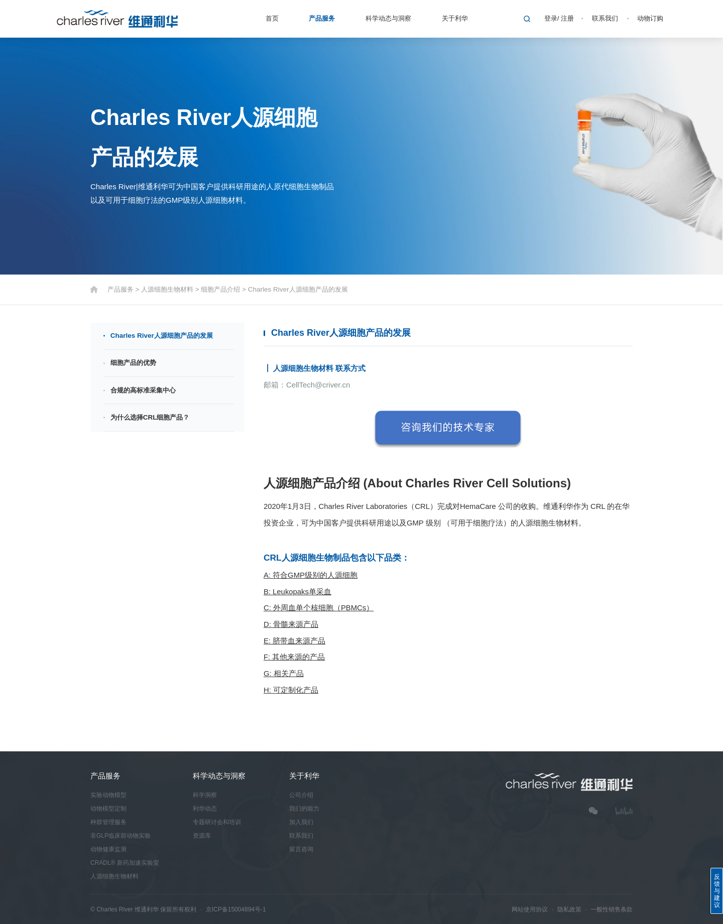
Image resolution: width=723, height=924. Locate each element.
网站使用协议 (530, 909)
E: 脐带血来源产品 (294, 641)
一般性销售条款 (611, 909)
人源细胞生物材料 (167, 289)
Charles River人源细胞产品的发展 (298, 289)
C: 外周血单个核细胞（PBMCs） (319, 608)
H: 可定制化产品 (291, 690)
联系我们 (605, 18)
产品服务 (322, 18)
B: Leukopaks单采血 (297, 592)
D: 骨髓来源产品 (291, 625)
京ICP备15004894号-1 (236, 909)
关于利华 (455, 18)
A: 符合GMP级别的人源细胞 (310, 575)
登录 (550, 18)
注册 (567, 18)
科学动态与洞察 (388, 18)
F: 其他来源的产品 (294, 657)
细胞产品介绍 (220, 289)
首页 (272, 18)
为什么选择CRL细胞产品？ (150, 417)
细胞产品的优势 (133, 363)
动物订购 (650, 18)
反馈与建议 (717, 890)
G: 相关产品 (284, 674)
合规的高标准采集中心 (143, 390)
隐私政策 (569, 909)
